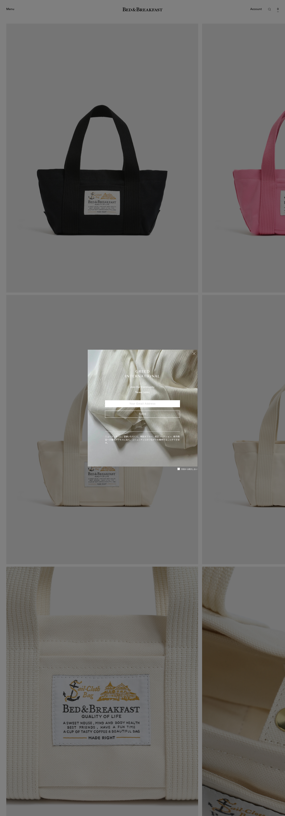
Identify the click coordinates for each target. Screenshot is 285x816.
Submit (142, 414)
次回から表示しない (187, 469)
